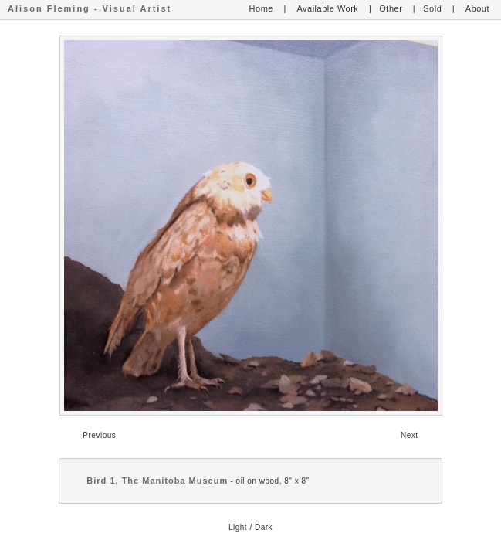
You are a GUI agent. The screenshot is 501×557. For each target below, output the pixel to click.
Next (409, 435)
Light (237, 527)
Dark (264, 527)
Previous (99, 435)
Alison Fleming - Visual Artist (89, 8)
